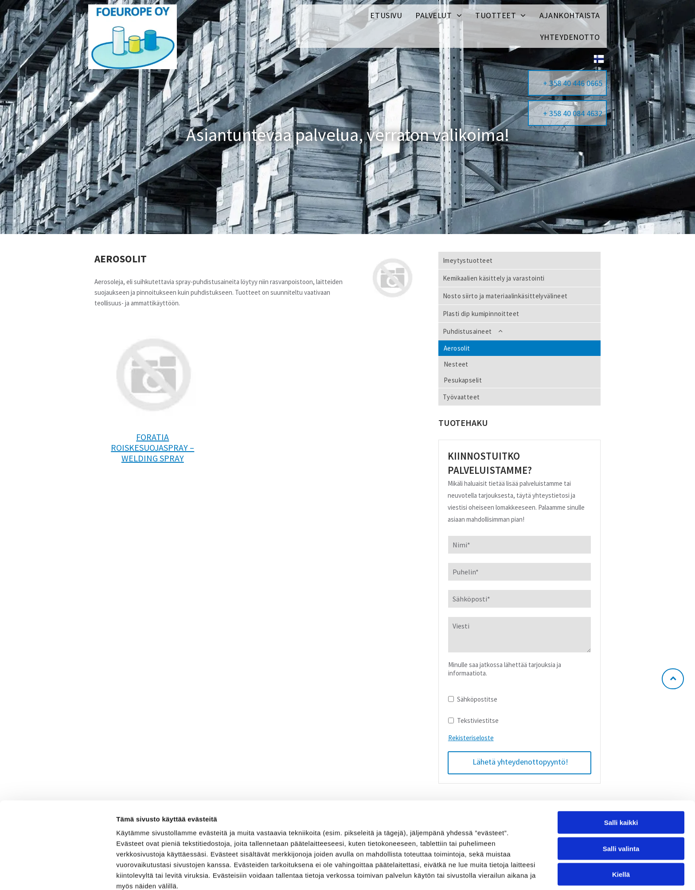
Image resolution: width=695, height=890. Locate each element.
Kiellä (621, 832)
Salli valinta (621, 806)
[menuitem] (386, 15)
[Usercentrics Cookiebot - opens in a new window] (57, 872)
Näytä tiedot (474, 872)
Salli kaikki (621, 780)
